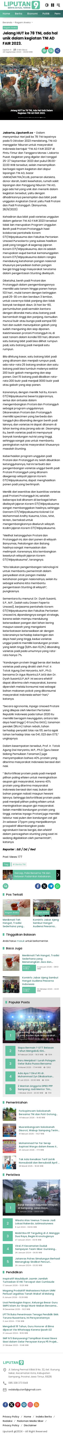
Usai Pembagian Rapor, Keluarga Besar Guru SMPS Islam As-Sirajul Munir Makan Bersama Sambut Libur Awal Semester (30, 1304)
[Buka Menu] (53, 5)
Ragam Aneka (10, 27)
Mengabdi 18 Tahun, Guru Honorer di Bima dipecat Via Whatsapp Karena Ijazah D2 (28, 1328)
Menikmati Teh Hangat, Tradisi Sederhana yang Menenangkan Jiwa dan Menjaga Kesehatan (14, 923)
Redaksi (7, 1421)
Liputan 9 (7, 50)
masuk (21, 941)
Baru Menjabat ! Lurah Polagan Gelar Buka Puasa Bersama (36, 1062)
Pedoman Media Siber (30, 1421)
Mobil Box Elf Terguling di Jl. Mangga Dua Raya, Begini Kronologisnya (37, 1235)
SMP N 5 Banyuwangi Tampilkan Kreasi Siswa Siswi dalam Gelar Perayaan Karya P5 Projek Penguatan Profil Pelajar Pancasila (30, 1340)
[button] (47, 5)
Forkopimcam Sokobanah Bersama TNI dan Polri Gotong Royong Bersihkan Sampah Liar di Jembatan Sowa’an (39, 1112)
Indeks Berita (44, 1416)
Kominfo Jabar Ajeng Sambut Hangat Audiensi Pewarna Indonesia (46, 923)
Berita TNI (20, 864)
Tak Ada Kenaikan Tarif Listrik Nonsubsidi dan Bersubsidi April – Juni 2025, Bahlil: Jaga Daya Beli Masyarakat (39, 1161)
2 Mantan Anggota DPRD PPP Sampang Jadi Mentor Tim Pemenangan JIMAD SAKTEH (35, 1087)
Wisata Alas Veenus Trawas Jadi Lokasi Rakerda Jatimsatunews (35, 1222)
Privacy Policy (11, 1416)
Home (27, 1416)
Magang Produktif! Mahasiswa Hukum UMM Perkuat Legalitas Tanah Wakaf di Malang (29, 1292)
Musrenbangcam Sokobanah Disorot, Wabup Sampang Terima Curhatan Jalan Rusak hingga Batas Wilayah (39, 1129)
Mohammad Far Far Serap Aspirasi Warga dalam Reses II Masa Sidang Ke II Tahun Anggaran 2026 (37, 1145)
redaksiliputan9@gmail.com (24, 1389)
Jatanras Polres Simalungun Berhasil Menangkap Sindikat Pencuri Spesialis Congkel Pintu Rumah (37, 1260)
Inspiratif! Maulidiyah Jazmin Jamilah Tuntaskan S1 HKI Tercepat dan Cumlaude (28, 1280)
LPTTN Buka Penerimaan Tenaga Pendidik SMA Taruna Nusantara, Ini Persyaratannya (30, 1316)
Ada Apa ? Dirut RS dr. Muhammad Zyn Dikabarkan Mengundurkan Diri (35, 1075)
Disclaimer (30, 1425)
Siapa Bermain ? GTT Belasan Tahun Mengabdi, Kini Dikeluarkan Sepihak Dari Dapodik (36, 1049)
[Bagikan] (57, 51)
